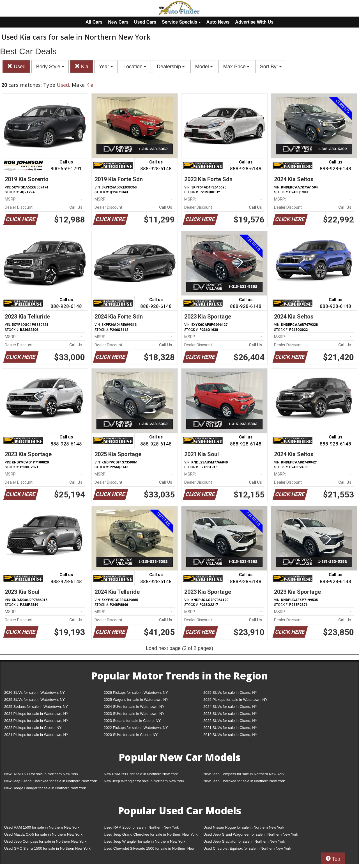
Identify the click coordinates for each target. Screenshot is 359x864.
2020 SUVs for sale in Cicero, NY (131, 735)
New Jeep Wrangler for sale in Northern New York (144, 781)
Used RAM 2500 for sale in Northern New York (141, 827)
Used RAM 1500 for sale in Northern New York (41, 827)
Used (16, 66)
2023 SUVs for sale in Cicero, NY (230, 713)
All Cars (94, 22)
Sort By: (271, 66)
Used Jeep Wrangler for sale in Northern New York (144, 841)
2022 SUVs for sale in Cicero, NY (230, 721)
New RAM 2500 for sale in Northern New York (141, 774)
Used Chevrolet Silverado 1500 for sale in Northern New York (149, 849)
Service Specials (181, 22)
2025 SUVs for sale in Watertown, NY (34, 699)
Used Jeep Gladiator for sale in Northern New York (244, 841)
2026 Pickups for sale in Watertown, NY (136, 692)
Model (204, 66)
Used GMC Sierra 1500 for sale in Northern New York (47, 848)
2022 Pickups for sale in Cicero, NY (32, 728)
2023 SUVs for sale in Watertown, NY (134, 713)
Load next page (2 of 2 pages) (179, 648)
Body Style (50, 66)
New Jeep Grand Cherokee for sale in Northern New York (50, 781)
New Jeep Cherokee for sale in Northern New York (244, 781)
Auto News (218, 22)
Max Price (236, 66)
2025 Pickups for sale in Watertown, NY (235, 699)
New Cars (118, 22)
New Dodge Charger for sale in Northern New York (45, 788)
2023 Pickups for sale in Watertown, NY (36, 721)
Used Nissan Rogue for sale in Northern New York (243, 827)
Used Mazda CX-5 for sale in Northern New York (43, 834)
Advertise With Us (254, 22)
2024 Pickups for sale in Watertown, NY (36, 713)
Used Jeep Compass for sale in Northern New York (45, 841)
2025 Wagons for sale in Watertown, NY (136, 699)
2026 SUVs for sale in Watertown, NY (34, 692)
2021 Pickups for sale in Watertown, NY (36, 735)
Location (134, 66)
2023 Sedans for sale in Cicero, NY (132, 721)
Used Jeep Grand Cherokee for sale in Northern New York (151, 834)
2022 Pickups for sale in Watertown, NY (136, 728)
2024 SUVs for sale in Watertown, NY (134, 706)
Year (106, 66)
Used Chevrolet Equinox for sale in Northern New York (247, 848)
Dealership (171, 66)
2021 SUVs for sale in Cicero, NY (230, 728)
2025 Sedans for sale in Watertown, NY (36, 706)
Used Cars (145, 22)
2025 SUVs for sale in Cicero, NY (230, 692)
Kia (81, 66)
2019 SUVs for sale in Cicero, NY (230, 735)
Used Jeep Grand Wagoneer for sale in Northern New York (250, 834)
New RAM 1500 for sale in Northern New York (41, 774)
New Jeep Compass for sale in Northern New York (243, 774)
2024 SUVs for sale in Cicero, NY (230, 706)
